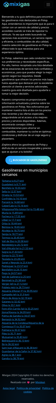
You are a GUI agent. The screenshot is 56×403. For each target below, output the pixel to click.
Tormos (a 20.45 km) (13, 237)
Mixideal (40, 382)
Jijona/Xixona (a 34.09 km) (16, 312)
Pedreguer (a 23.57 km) (15, 266)
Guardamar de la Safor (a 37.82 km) (22, 351)
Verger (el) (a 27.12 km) (15, 283)
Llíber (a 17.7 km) (11, 220)
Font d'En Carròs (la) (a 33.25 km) (20, 308)
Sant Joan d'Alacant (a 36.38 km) (19, 347)
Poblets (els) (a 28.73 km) (16, 287)
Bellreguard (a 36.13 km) (15, 340)
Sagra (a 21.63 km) (12, 252)
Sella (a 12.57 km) (11, 191)
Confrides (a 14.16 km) (14, 198)
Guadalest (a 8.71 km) (14, 184)
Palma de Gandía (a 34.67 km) (18, 315)
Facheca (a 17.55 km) (13, 216)
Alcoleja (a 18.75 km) (13, 230)
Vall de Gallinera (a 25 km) (16, 276)
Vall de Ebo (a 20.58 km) (15, 241)
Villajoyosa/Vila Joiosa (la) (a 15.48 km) (23, 209)
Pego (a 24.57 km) (12, 273)
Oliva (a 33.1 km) (11, 305)
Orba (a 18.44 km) (12, 223)
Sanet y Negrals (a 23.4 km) (17, 262)
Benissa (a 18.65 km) (13, 227)
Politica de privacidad (28, 388)
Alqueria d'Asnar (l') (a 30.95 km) (20, 291)
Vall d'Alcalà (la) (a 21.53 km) (17, 248)
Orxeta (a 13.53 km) (13, 195)
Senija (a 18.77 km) (12, 234)
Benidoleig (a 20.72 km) (15, 244)
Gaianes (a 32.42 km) (13, 301)
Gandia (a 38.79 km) (13, 358)
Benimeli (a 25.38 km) (14, 280)
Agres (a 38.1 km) (11, 355)
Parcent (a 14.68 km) (13, 202)
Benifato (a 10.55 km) (14, 188)
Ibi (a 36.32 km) (10, 344)
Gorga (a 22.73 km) (12, 255)
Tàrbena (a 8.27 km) (13, 180)
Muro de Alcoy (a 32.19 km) (17, 298)
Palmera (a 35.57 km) (13, 330)
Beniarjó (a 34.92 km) (13, 319)
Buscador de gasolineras (28, 160)
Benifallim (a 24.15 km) (14, 269)
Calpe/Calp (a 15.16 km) (15, 205)
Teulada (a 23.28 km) (13, 259)
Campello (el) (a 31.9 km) (15, 294)
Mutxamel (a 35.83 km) (14, 337)
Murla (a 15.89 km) (12, 212)
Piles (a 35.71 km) (11, 333)
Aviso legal (9, 388)
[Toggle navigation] (48, 5)
